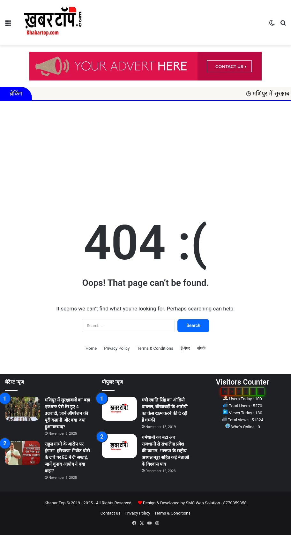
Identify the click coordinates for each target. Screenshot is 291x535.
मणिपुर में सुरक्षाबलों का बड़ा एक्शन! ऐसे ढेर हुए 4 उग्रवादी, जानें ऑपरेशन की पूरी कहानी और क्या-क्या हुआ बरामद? (67, 413)
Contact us (111, 513)
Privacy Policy (117, 348)
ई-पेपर (185, 348)
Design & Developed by (164, 503)
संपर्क (201, 348)
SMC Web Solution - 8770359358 (216, 503)
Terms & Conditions (155, 348)
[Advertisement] (145, 155)
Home (91, 348)
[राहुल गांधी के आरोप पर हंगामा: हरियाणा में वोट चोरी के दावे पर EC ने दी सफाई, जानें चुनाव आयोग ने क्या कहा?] (22, 453)
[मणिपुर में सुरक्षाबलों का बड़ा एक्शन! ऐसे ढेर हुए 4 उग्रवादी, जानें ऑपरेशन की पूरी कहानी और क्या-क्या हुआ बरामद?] (22, 409)
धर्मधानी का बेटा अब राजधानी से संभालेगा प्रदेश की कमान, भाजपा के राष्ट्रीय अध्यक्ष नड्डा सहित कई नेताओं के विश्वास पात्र (165, 451)
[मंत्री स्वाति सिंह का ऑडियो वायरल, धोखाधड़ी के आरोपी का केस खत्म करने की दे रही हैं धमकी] (119, 409)
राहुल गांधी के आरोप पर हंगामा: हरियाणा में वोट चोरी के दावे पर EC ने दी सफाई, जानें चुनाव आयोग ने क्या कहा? (67, 457)
